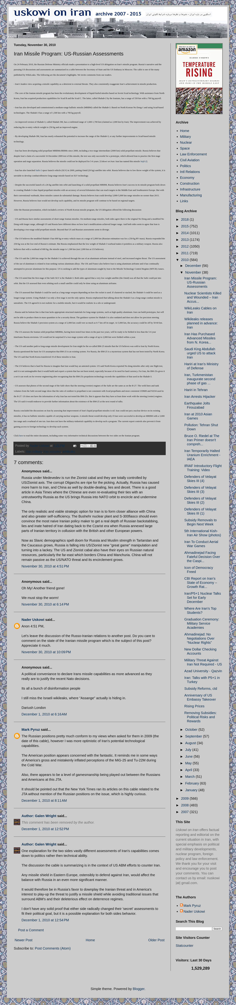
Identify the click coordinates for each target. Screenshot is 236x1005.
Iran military (34, 451)
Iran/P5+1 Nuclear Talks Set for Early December (202, 598)
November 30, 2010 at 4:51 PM (45, 566)
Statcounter (184, 945)
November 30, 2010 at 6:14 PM (45, 604)
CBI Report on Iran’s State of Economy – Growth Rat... (200, 583)
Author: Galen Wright (39, 816)
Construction (189, 183)
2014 (185, 233)
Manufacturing (191, 195)
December (193, 266)
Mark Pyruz (31, 729)
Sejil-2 (143, 161)
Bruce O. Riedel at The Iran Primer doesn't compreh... (201, 440)
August (191, 743)
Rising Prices (194, 706)
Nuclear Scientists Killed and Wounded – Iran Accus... (202, 297)
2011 (185, 253)
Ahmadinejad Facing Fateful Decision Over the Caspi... (202, 557)
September (194, 736)
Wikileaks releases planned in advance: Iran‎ (201, 323)
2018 (185, 219)
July (188, 750)
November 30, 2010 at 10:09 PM (46, 652)
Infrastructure (190, 189)
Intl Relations (190, 172)
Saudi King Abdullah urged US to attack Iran (200, 353)
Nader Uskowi (33, 620)
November (193, 272)
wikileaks (69, 451)
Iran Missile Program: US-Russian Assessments (200, 282)
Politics (185, 166)
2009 (185, 798)
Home (90, 940)
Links (184, 201)
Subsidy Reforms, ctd (200, 688)
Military (185, 137)
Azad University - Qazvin (203, 671)
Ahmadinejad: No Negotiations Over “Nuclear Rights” (199, 638)
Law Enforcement (193, 154)
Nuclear (186, 142)
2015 (185, 226)
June (189, 756)
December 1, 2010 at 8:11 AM (44, 800)
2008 (185, 805)
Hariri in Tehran (196, 390)
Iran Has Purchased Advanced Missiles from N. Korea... (200, 338)
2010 (185, 260)
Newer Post (23, 940)
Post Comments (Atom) (53, 948)
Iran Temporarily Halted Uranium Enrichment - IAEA (202, 455)
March (190, 776)
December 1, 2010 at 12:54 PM (45, 920)
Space (185, 148)
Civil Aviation (189, 160)
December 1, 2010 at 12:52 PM (45, 829)
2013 (185, 240)
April (189, 770)
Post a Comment (31, 930)
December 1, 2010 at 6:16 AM (44, 714)
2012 (185, 246)
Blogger (139, 989)
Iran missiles (52, 451)
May (189, 763)
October (191, 729)
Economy (187, 178)
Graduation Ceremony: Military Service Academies (201, 623)
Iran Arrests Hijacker (199, 396)
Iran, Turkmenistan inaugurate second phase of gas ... (199, 379)
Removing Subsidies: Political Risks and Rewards (200, 717)
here (21, 435)
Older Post (156, 940)
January (191, 790)
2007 (185, 812)
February (192, 783)
